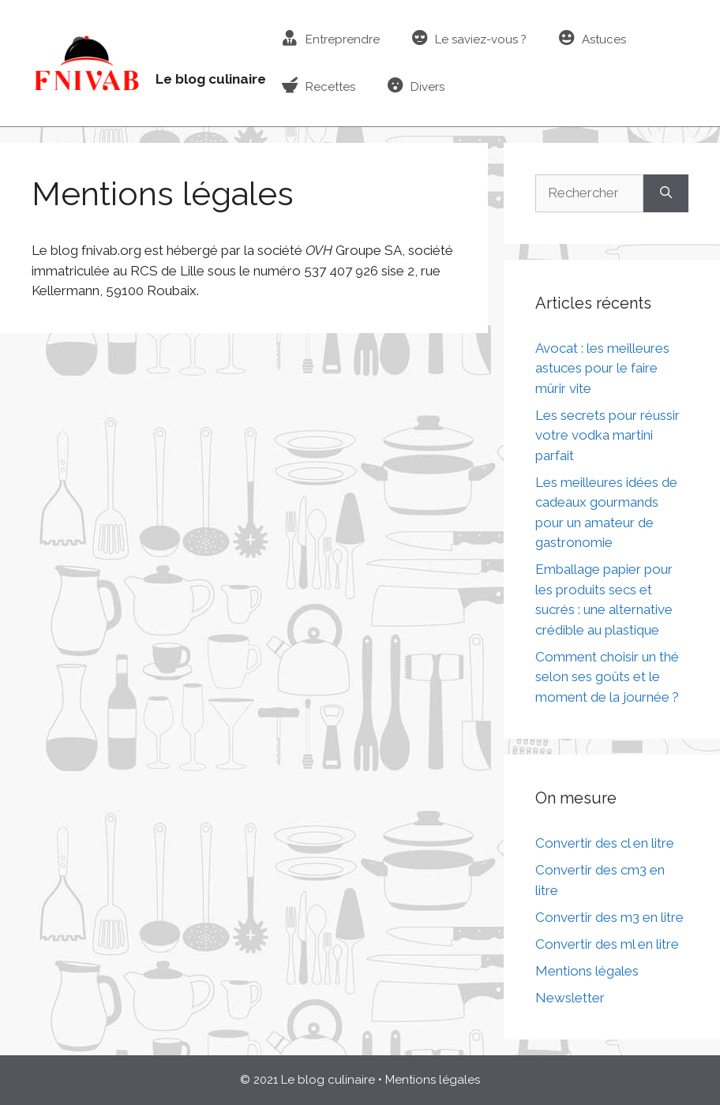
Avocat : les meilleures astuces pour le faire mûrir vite (602, 368)
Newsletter (570, 998)
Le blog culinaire (211, 79)
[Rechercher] (665, 193)
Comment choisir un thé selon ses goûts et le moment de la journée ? (607, 677)
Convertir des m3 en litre (609, 917)
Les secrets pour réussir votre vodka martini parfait (607, 435)
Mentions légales (587, 971)
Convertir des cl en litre (604, 843)
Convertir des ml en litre (607, 944)
